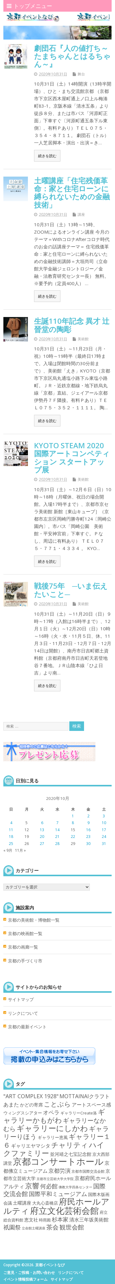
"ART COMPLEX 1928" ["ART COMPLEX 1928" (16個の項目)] (31, 1096)
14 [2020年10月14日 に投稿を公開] (57, 829)
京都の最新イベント (27, 1027)
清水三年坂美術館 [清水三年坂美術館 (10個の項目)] (89, 1219)
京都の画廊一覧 (23, 947)
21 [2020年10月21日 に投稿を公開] (57, 836)
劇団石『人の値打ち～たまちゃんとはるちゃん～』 (72, 56)
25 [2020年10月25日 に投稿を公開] (11, 843)
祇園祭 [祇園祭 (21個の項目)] (12, 1227)
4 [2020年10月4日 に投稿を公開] (11, 822)
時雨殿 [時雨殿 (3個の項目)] (45, 1220)
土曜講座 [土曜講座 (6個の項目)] (22, 1203)
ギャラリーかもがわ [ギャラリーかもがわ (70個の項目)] (54, 1116)
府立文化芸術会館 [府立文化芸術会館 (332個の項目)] (64, 1210)
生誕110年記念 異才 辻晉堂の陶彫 (71, 325)
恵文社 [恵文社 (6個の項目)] (31, 1220)
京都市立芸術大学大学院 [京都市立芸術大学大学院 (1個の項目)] (55, 1179)
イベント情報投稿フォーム (25, 1279)
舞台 (81, 74)
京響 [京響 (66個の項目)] (32, 1185)
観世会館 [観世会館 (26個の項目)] (71, 1227)
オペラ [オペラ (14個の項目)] (51, 1112)
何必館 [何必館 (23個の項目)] (49, 1186)
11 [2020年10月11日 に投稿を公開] (11, 829)
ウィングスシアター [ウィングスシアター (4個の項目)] (22, 1113)
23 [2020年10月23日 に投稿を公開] (88, 836)
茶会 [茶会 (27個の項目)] (52, 1227)
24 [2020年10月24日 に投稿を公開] (104, 836)
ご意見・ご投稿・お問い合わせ (29, 1272)
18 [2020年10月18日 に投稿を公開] (11, 836)
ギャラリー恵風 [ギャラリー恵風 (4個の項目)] (53, 1137)
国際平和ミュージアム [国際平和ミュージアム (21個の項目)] (58, 1194)
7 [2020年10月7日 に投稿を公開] (57, 822)
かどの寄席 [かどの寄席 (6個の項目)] (31, 1105)
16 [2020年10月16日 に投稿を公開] (88, 829)
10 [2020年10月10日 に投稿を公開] (104, 822)
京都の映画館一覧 (25, 933)
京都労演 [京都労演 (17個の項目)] (59, 1170)
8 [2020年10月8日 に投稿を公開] (73, 822)
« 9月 (7, 850)
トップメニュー (29, 6)
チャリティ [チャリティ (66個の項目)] (69, 1145)
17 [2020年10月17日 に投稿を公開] (104, 829)
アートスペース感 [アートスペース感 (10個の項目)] (91, 1104)
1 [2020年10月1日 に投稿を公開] (73, 816)
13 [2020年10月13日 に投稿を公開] (42, 829)
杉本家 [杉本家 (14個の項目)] (60, 1219)
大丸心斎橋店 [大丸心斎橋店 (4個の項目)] (45, 1203)
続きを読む (47, 155)
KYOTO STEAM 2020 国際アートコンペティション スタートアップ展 (72, 457)
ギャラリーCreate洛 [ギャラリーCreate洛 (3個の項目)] (78, 1113)
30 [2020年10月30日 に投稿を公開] (88, 843)
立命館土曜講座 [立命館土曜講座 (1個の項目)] (33, 1228)
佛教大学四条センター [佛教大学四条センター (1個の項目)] (75, 1187)
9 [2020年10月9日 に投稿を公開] (88, 822)
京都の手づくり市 (25, 961)
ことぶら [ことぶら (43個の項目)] (57, 1103)
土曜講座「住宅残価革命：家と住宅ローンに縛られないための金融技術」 (72, 192)
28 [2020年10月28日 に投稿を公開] (57, 843)
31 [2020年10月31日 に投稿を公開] (104, 843)
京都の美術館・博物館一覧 (33, 920)
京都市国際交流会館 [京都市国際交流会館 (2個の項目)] (88, 1171)
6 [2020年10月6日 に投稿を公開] (42, 822)
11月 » (20, 850)
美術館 (83, 339)
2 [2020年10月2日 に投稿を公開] (88, 816)
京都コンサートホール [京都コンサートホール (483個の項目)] (58, 1161)
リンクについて (23, 1013)
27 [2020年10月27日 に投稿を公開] (42, 843)
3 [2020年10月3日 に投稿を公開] (104, 816)
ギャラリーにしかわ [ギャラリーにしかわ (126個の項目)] (52, 1128)
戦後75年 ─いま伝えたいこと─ (71, 590)
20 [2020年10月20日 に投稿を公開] (42, 836)
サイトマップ (21, 999)
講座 (81, 214)
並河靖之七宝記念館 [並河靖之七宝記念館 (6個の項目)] (70, 1154)
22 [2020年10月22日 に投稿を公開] (73, 836)
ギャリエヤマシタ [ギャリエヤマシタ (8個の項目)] (30, 1145)
